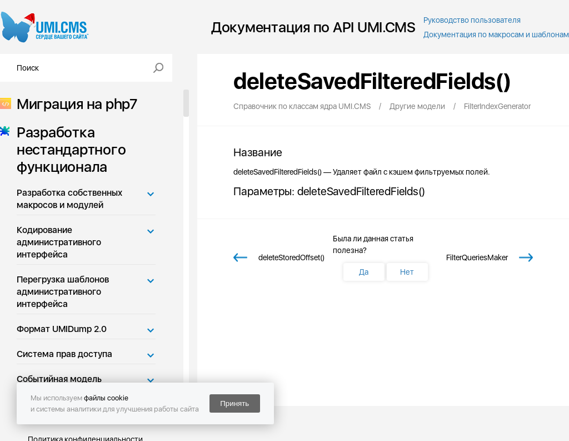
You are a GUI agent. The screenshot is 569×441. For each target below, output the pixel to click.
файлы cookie (106, 398)
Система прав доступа (64, 354)
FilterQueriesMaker (477, 257)
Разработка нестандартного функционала (68, 149)
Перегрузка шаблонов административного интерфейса (63, 291)
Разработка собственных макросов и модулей (69, 198)
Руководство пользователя (472, 20)
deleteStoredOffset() (291, 257)
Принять (234, 403)
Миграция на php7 (73, 103)
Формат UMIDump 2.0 (62, 329)
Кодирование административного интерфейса (59, 242)
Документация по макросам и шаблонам (496, 34)
